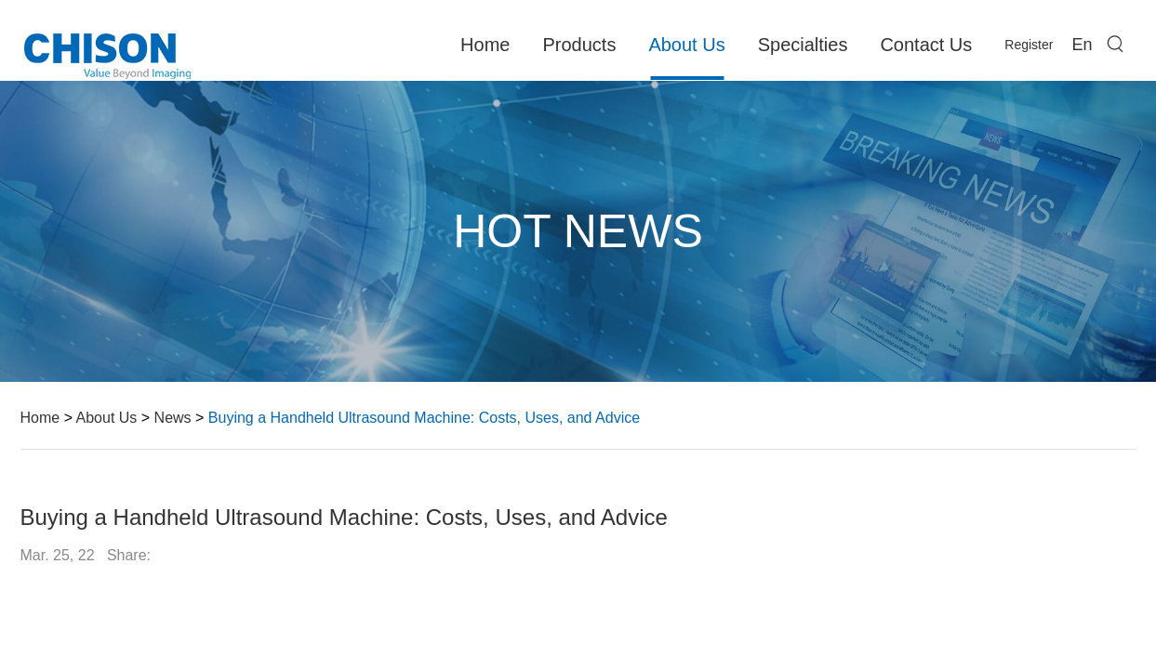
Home (485, 44)
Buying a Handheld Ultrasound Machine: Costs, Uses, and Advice (424, 418)
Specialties (803, 44)
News (173, 418)
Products (579, 44)
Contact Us (926, 44)
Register (1028, 44)
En (1081, 44)
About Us (686, 44)
